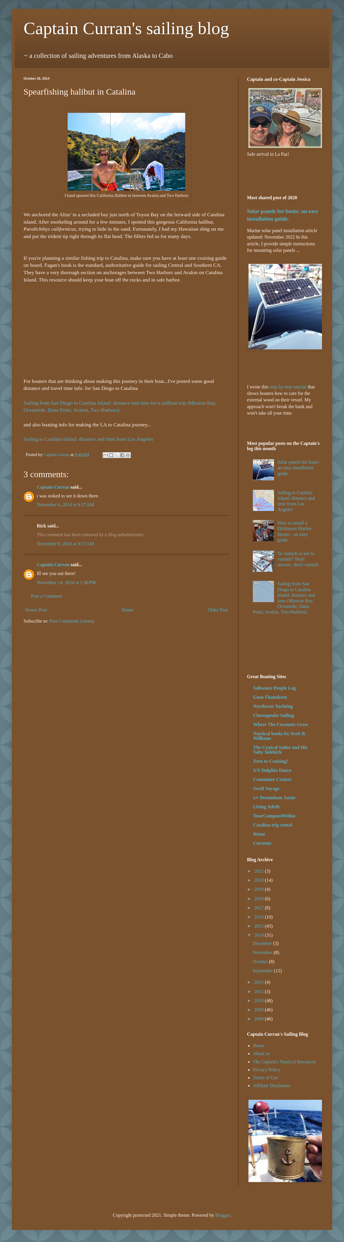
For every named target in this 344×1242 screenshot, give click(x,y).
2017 (259, 907)
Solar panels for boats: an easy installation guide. (298, 468)
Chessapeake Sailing (273, 715)
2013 (259, 982)
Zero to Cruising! (270, 761)
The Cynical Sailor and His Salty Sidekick (280, 750)
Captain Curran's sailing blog (126, 28)
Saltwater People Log (274, 687)
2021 (259, 871)
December (263, 943)
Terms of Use (265, 1077)
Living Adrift (266, 806)
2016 (259, 916)
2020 (259, 880)
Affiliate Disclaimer (271, 1085)
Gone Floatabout (270, 697)
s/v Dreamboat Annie (274, 797)
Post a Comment (46, 596)
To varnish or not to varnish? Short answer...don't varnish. (298, 559)
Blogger (222, 1215)
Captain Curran (53, 487)
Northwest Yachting (273, 706)
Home (127, 609)
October (261, 961)
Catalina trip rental (272, 824)
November (263, 952)
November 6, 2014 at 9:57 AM (65, 504)
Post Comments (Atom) (71, 621)
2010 (259, 1000)
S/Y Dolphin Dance (272, 770)
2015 (259, 925)
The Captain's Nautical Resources (284, 1061)
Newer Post (36, 609)
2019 (259, 889)
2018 (259, 898)
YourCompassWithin (274, 815)
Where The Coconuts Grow (280, 724)
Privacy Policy (266, 1069)
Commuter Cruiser (272, 779)
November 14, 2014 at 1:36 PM (66, 582)
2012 (259, 991)
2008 (259, 1018)
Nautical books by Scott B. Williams (279, 736)
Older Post (218, 609)
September (263, 970)
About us (261, 1053)
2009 (259, 1009)
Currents (262, 843)
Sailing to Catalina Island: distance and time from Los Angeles (88, 439)
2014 (259, 935)
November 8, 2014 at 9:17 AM (65, 543)
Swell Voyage (266, 788)
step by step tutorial (288, 386)
